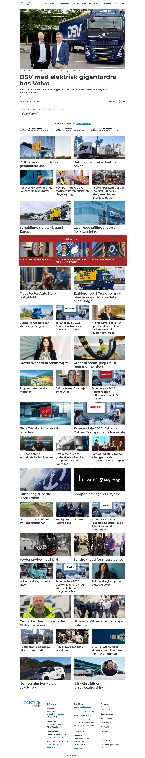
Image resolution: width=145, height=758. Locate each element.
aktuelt (42, 109)
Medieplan (78, 749)
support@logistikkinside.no (84, 711)
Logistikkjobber (63, 3)
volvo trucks (53, 109)
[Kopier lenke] (120, 101)
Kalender (98, 3)
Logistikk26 (49, 3)
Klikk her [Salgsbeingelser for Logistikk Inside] (91, 715)
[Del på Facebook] (110, 101)
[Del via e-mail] (117, 101)
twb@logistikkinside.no (55, 737)
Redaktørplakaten (53, 747)
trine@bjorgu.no (80, 728)
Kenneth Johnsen (107, 736)
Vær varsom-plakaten (55, 744)
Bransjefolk (86, 3)
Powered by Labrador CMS (72, 755)
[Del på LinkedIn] (114, 101)
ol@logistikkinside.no (55, 724)
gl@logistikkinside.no (55, 714)
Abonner (107, 3)
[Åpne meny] (123, 3)
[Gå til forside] (25, 3)
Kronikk (76, 3)
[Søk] (116, 3)
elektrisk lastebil (29, 109)
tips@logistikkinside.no (82, 707)
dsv (62, 109)
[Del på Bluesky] (123, 101)
